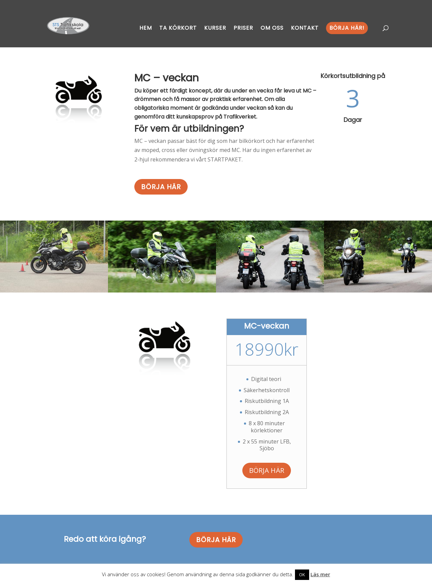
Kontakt (305, 28)
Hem (145, 28)
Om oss (272, 28)
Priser (243, 28)
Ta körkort (178, 28)
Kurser (215, 28)
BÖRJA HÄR (161, 187)
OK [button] (302, 575)
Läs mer (320, 574)
